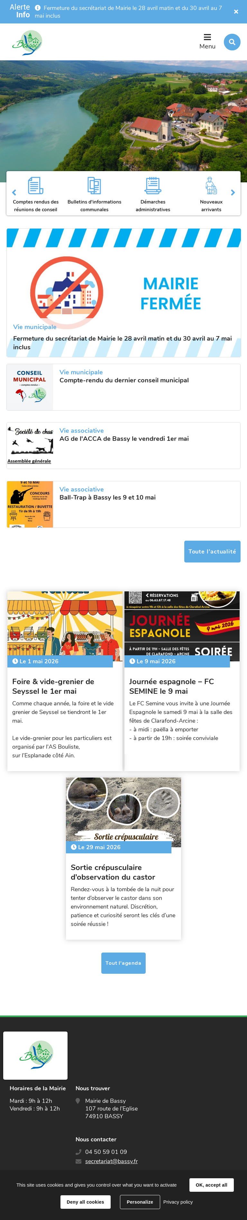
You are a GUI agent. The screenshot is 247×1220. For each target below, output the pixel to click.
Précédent (14, 193)
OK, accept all (211, 1185)
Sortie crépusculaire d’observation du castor (114, 869)
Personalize (140, 1202)
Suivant (233, 193)
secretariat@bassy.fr (111, 1158)
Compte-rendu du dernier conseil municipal (124, 380)
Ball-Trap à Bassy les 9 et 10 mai (107, 497)
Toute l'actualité (212, 551)
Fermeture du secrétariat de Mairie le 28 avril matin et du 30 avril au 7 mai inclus (122, 343)
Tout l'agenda (123, 959)
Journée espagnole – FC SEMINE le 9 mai (173, 684)
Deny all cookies (85, 1202)
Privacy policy (178, 1202)
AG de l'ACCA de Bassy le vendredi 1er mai (124, 438)
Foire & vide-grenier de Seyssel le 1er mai (55, 684)
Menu (207, 46)
